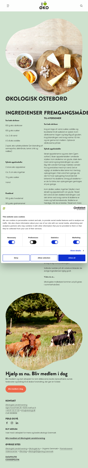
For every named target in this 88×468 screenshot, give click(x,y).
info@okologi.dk (28, 410)
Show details (75, 251)
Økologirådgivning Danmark (40, 451)
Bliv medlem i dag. (15, 389)
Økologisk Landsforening (16, 448)
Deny (16, 258)
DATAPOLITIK (11, 457)
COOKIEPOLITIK (12, 459)
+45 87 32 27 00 (12, 410)
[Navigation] (8, 6)
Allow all (71, 258)
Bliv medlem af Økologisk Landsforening (25, 438)
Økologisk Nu (34, 448)
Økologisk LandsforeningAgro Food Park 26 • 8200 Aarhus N (21, 406)
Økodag (23, 451)
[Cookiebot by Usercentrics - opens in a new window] (75, 208)
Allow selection (44, 258)
